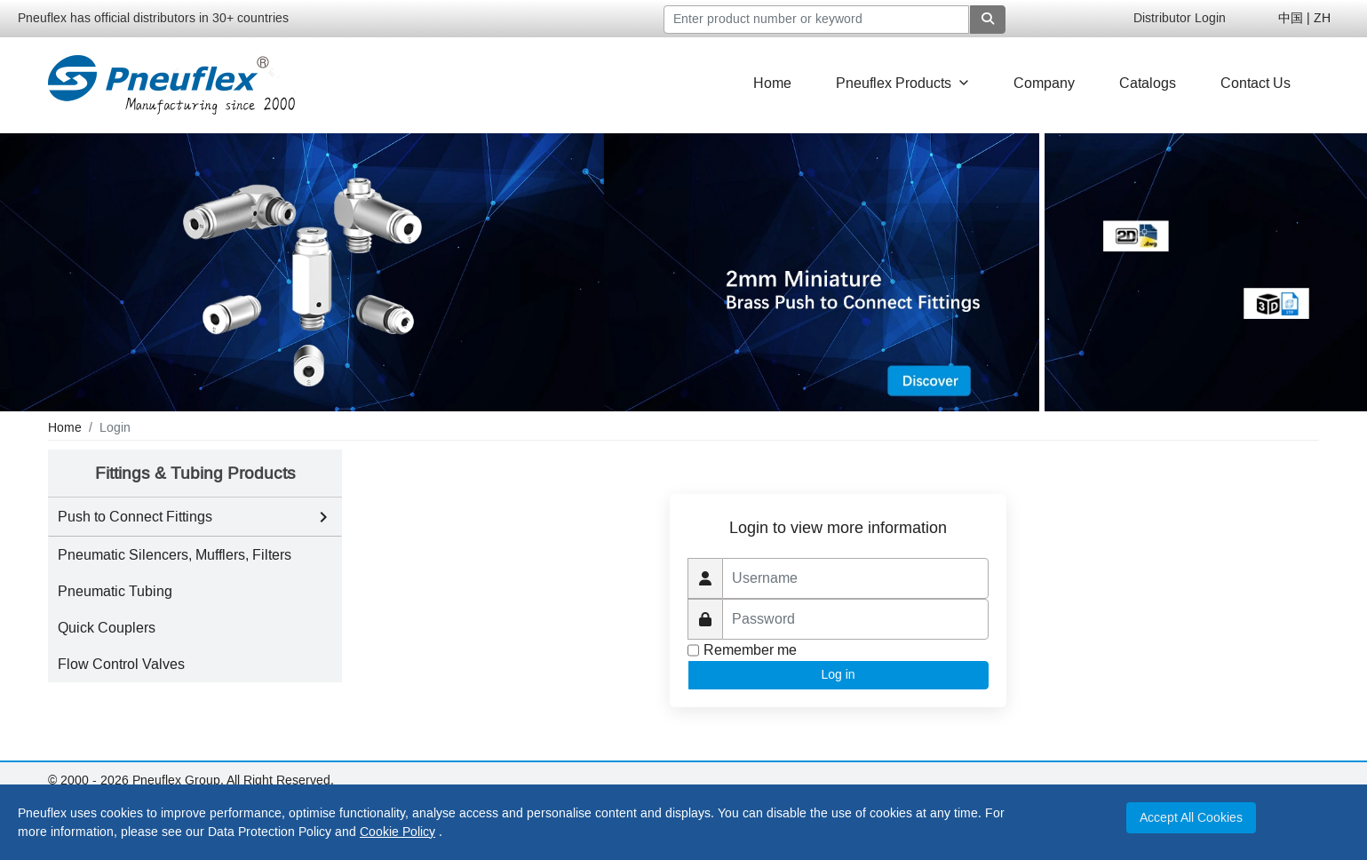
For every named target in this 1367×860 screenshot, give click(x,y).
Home (772, 83)
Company (1044, 83)
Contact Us (1255, 83)
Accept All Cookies (1191, 817)
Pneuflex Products (902, 83)
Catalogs (1147, 83)
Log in (838, 674)
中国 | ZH (1304, 18)
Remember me (750, 650)
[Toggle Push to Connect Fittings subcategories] (323, 517)
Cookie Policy (397, 832)
